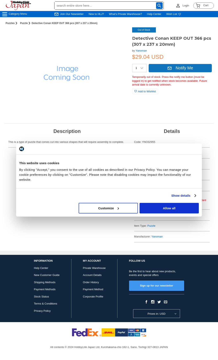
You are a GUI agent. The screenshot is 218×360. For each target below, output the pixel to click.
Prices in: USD (157, 313)
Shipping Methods (44, 282)
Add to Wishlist (145, 91)
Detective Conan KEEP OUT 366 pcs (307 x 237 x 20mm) (64, 23)
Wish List (173, 14)
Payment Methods (45, 289)
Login (185, 5)
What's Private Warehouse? (125, 14)
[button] (120, 34)
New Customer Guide (46, 275)
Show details (181, 195)
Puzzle (24, 23)
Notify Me (180, 68)
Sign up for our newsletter (156, 285)
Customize (108, 208)
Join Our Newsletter (72, 14)
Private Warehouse (94, 268)
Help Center (154, 14)
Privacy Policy (42, 310)
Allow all (169, 208)
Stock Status (41, 296)
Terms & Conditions (45, 303)
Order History (91, 282)
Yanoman (141, 50)
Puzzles (10, 23)
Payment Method (93, 289)
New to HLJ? (96, 14)
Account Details (92, 275)
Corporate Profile (93, 296)
